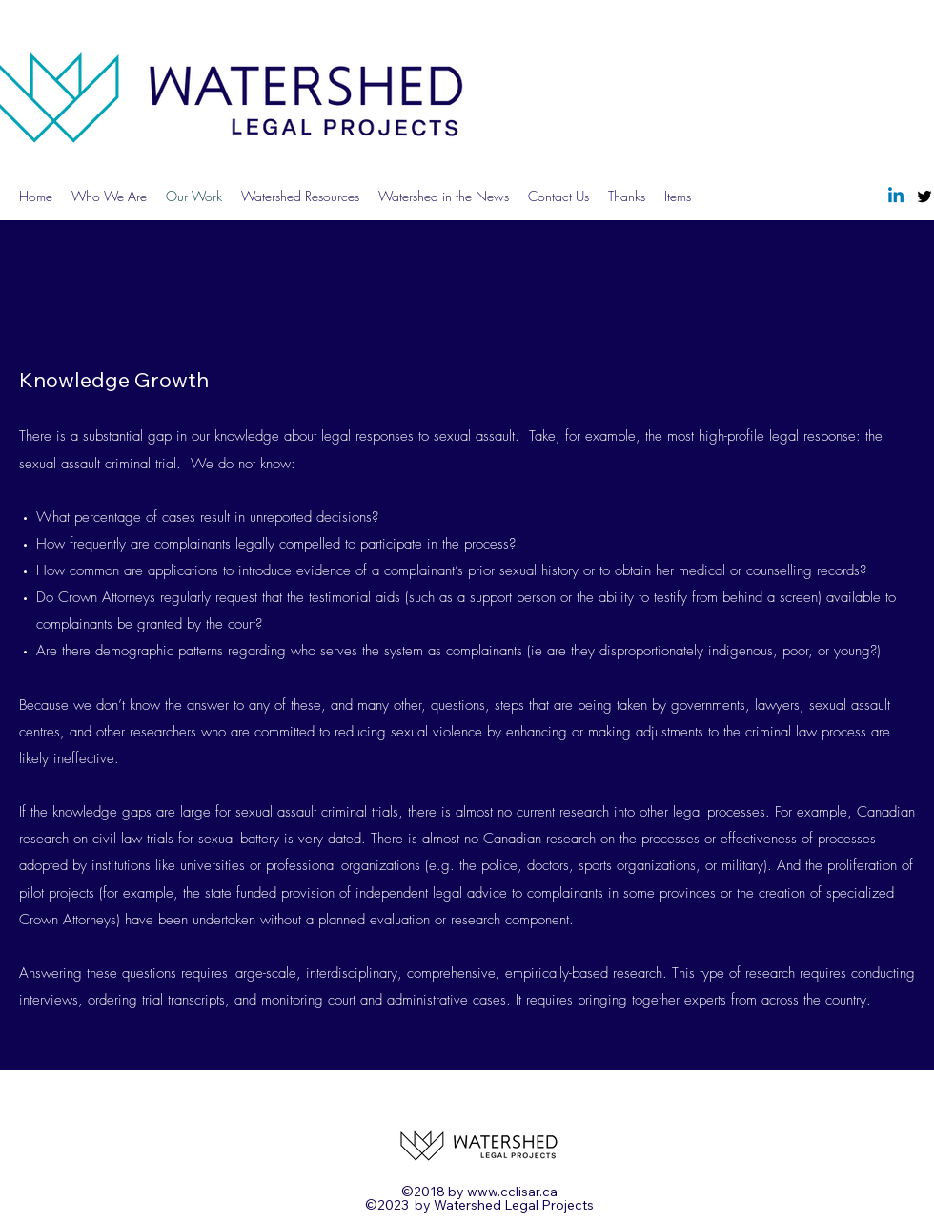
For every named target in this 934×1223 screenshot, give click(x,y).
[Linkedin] (895, 196)
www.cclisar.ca (512, 1191)
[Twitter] (924, 196)
